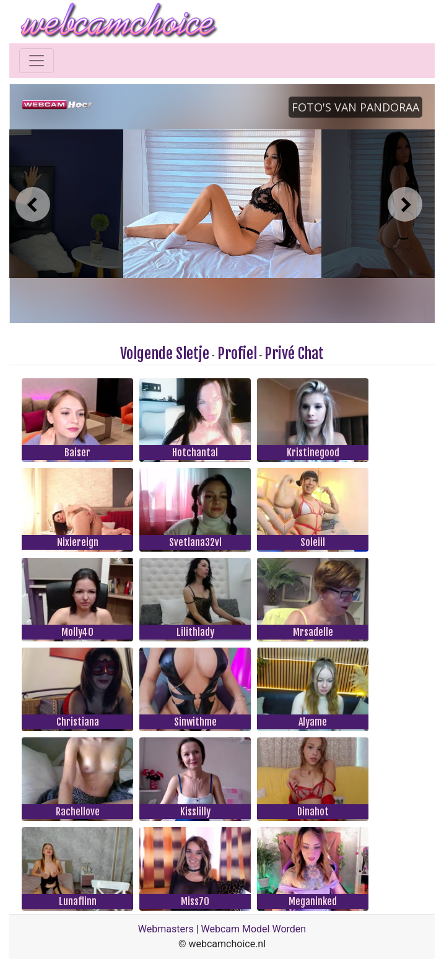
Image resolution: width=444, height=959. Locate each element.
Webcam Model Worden (254, 929)
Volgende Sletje (164, 353)
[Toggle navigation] (36, 60)
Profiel (237, 353)
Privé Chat (294, 353)
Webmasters (166, 929)
